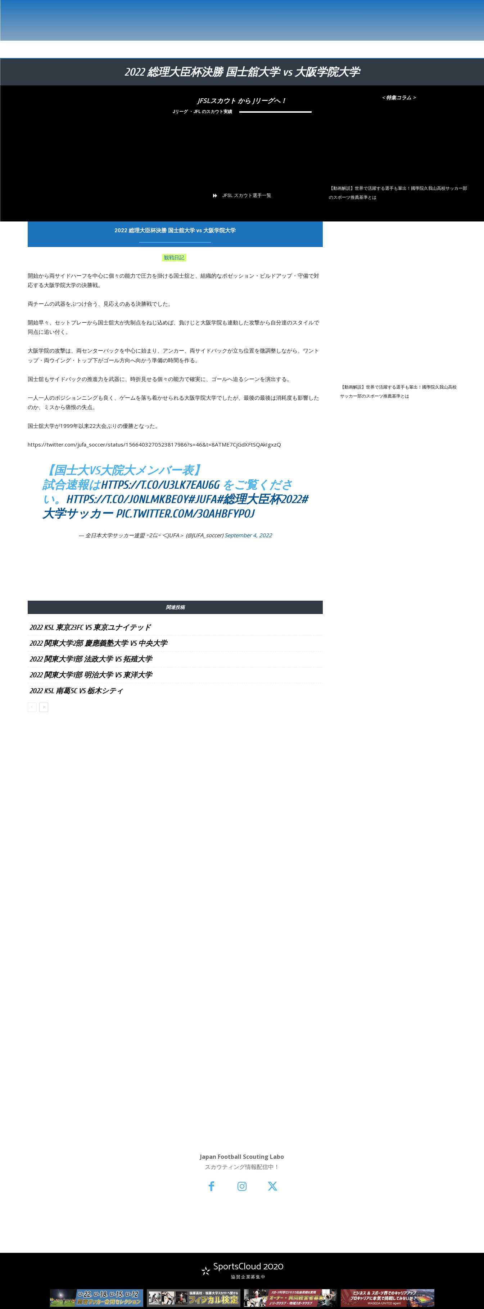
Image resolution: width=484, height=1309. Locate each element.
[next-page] (43, 707)
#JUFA (201, 499)
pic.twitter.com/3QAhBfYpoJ (185, 513)
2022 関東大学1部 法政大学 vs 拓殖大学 (91, 659)
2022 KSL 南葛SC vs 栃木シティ (76, 691)
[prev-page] (32, 707)
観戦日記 (174, 257)
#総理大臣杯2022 (258, 499)
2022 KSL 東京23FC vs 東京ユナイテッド (90, 627)
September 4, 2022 (248, 535)
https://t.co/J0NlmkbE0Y (126, 499)
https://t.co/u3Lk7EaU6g (159, 485)
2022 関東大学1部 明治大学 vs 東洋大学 (91, 675)
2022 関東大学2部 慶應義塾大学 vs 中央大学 (98, 643)
